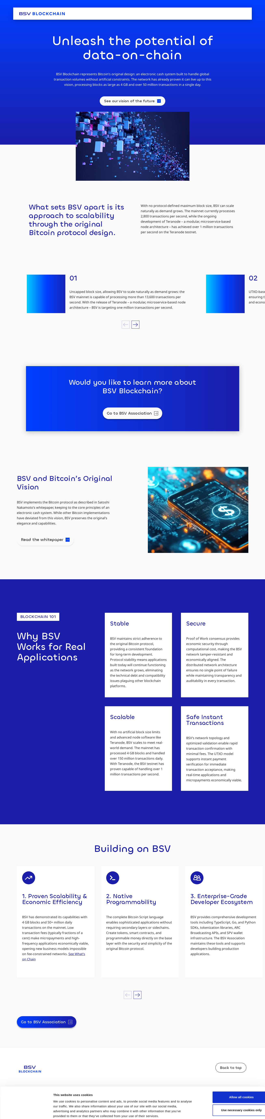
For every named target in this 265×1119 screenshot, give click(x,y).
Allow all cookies (231, 1075)
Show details (213, 1111)
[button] (126, 325)
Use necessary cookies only (231, 1088)
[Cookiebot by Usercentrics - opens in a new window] (26, 1111)
